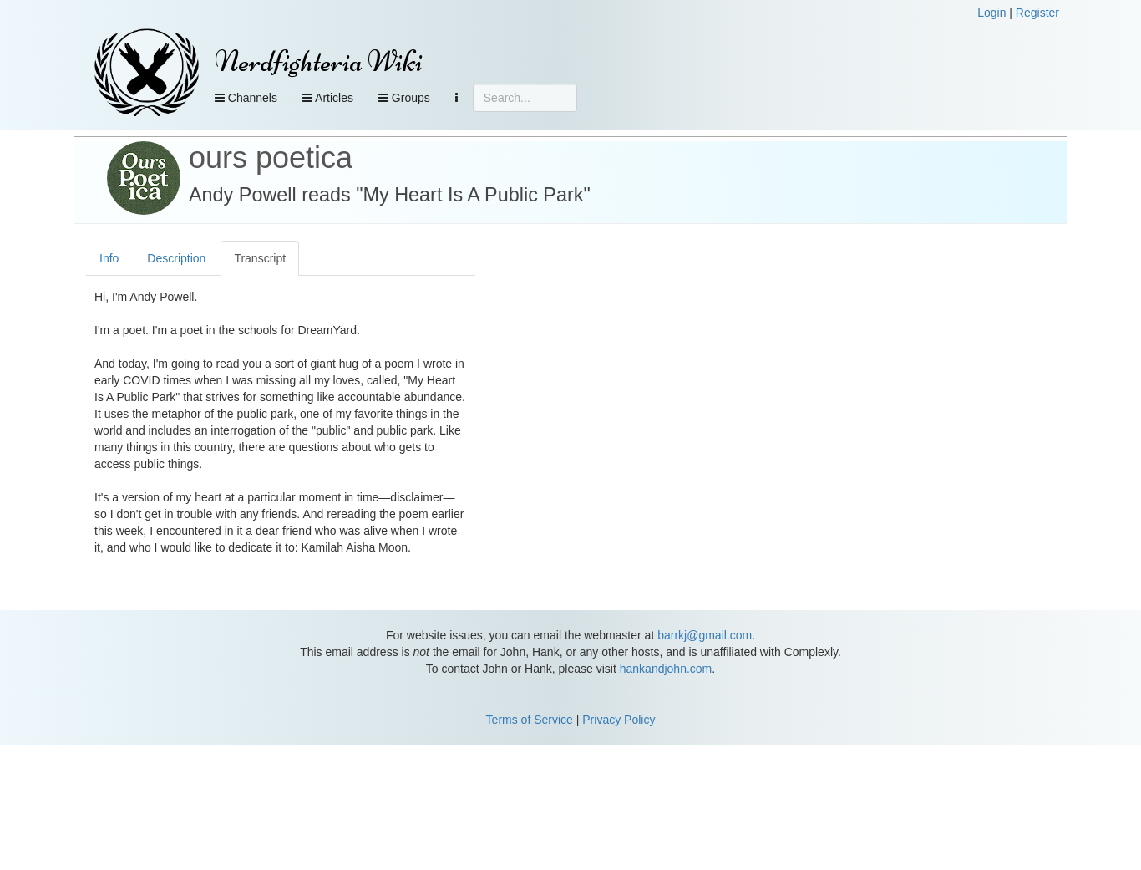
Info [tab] (109, 258)
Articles (327, 97)
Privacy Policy (618, 719)
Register (1037, 12)
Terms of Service (529, 719)
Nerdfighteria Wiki (319, 61)
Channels (246, 97)
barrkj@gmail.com (704, 635)
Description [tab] (176, 258)
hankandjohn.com (666, 668)
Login (991, 12)
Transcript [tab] (260, 258)
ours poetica (270, 157)
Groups (404, 97)
